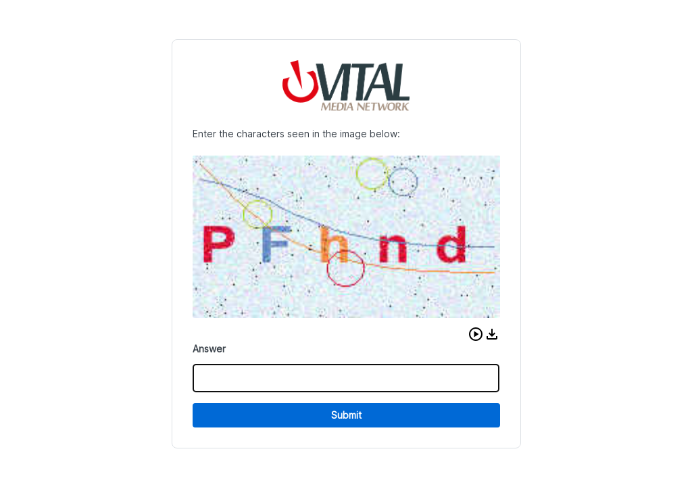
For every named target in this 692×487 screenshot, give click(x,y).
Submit (346, 415)
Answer (209, 348)
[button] (476, 334)
